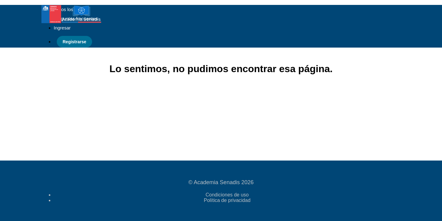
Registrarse (74, 41)
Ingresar (62, 27)
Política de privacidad (227, 200)
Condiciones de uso (227, 194)
